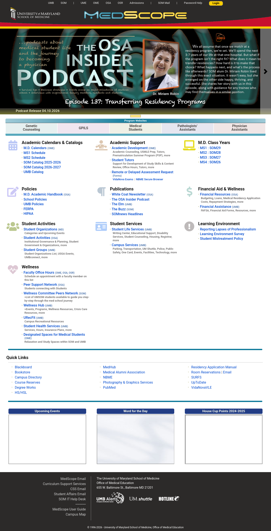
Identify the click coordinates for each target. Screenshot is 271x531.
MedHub (109, 367)
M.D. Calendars (39, 148)
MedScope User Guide (69, 509)
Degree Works (25, 387)
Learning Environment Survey (222, 234)
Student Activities (41, 238)
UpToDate (198, 382)
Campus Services (129, 245)
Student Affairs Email (70, 494)
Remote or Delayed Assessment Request (142, 173)
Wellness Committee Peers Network (55, 293)
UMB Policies (34, 204)
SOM (64, 2)
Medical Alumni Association (124, 372)
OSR (120, 2)
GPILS (83, 128)
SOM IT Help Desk (72, 499)
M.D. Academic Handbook (47, 194)
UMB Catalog (33, 172)
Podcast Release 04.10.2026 (38, 111)
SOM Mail (164, 2)
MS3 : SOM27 (210, 157)
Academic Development (134, 148)
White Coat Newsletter (132, 194)
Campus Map (76, 514)
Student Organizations (44, 229)
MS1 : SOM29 (210, 148)
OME (96, 2)
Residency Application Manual (213, 367)
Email (227, 372)
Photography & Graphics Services (128, 382)
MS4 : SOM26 (210, 162)
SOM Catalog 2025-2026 (42, 162)
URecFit (33, 318)
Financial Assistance (219, 207)
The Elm (122, 204)
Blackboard (23, 367)
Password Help (193, 2)
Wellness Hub (38, 305)
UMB (52, 2)
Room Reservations (205, 372)
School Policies (35, 199)
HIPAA (28, 214)
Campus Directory (28, 377)
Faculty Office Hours (49, 272)
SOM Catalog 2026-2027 (42, 167)
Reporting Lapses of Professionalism (228, 229)
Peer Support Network (44, 285)
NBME (107, 377)
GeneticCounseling (31, 128)
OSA (108, 2)
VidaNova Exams (123, 179)
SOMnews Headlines (127, 214)
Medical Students (135, 128)
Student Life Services (132, 229)
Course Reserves (27, 382)
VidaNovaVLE (201, 387)
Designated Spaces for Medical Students (54, 336)
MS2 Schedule (34, 158)
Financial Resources (219, 194)
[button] (265, 71)
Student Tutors (123, 160)
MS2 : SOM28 (210, 153)
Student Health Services (46, 326)
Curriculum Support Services (64, 484)
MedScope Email (73, 479)
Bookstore (22, 372)
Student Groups (39, 250)
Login (216, 3)
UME (83, 2)
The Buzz (123, 209)
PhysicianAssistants (239, 128)
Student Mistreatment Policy (221, 239)
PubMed (109, 387)
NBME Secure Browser (149, 179)
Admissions (137, 2)
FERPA (29, 209)
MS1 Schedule (34, 153)
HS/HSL (21, 393)
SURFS (196, 377)
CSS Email (78, 489)
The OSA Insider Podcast (130, 199)
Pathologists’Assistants (188, 128)
